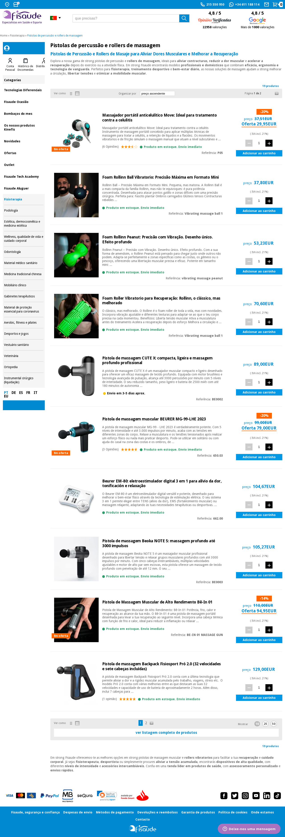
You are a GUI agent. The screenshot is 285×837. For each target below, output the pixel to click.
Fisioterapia (17, 35)
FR (28, 393)
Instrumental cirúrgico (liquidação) (23, 380)
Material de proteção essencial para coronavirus (23, 309)
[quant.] (259, 142)
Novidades (23, 141)
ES (21, 393)
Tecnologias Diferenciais (23, 90)
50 (273, 724)
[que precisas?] (131, 18)
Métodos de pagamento (115, 812)
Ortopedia (23, 367)
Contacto (142, 819)
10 (257, 724)
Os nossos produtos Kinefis (23, 127)
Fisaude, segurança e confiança (35, 812)
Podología (23, 210)
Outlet (23, 164)
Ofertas (23, 153)
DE (14, 393)
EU (6, 396)
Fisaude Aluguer (23, 188)
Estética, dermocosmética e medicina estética (23, 223)
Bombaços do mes (23, 113)
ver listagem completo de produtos (166, 732)
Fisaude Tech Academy (23, 176)
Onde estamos (262, 812)
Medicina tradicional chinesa (23, 274)
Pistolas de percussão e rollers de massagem (55, 35)
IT (35, 393)
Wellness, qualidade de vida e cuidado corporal (23, 238)
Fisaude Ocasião (23, 101)
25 (265, 724)
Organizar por (127, 93)
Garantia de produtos (198, 812)
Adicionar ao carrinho (259, 153)
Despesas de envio (77, 812)
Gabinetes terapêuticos (23, 296)
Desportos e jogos (23, 333)
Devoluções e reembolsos (157, 812)
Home (3, 35)
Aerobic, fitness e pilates (23, 322)
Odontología (23, 251)
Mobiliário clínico (23, 285)
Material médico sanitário (23, 263)
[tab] (10, 65)
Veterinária (23, 356)
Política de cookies (232, 812)
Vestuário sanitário (23, 344)
